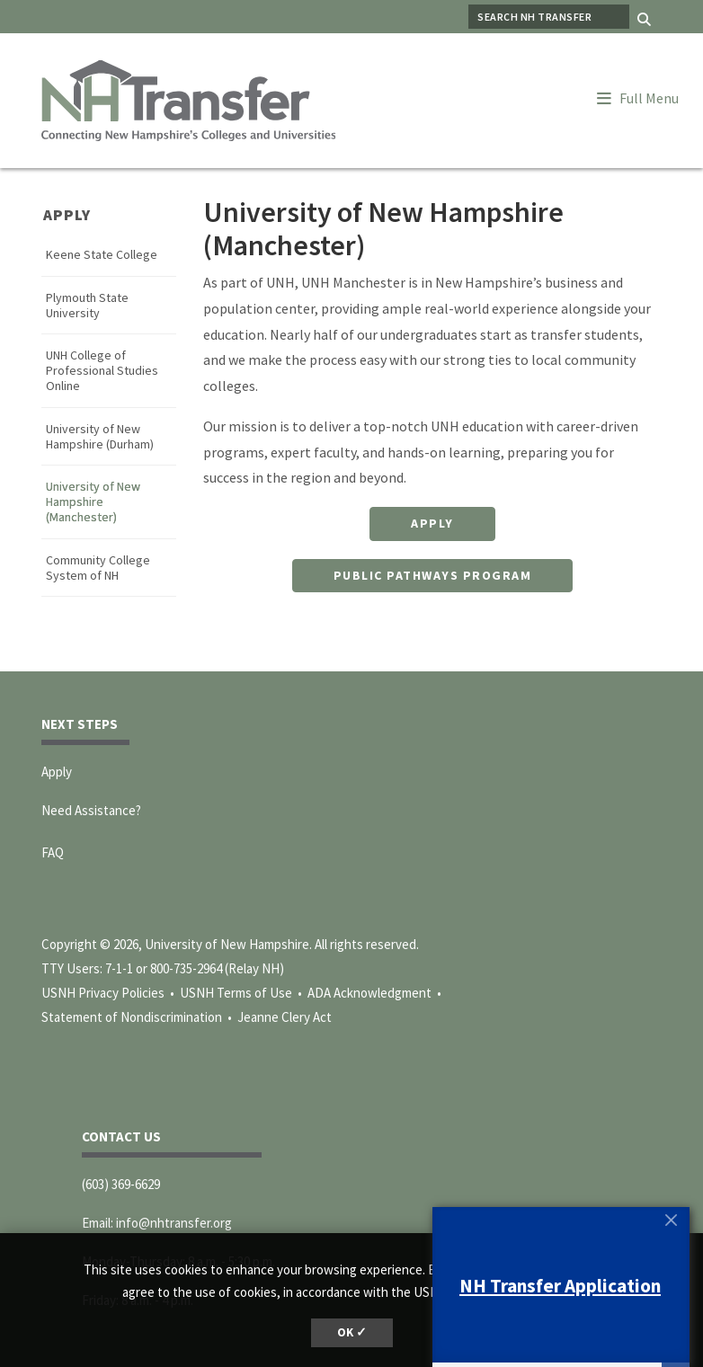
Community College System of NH (98, 568)
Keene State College (101, 254)
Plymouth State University (87, 305)
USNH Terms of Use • (242, 992)
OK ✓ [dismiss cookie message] (352, 1332)
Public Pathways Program (433, 575)
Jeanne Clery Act (284, 1016)
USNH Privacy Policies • (109, 992)
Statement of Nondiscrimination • (138, 1016)
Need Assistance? (91, 810)
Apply (67, 215)
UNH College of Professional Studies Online (102, 370)
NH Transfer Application (560, 1286)
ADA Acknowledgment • (375, 992)
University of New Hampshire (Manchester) (93, 501)
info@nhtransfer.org (174, 1222)
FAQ (52, 852)
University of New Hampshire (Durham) (100, 437)
